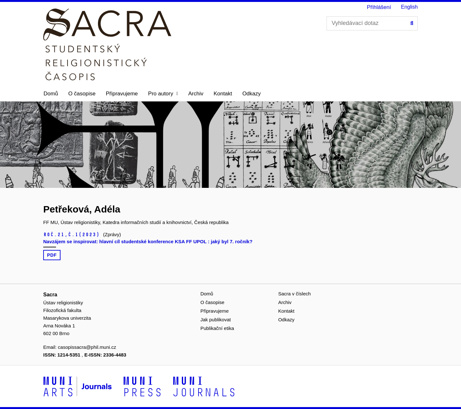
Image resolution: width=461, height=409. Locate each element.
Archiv (195, 94)
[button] (163, 94)
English (409, 7)
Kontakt (223, 94)
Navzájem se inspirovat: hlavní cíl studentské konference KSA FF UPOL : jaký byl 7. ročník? (148, 241)
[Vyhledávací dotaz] (372, 23)
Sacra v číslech (294, 293)
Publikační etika (217, 328)
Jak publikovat (215, 319)
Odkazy (251, 94)
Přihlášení (379, 7)
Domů (51, 94)
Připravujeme (122, 94)
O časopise (81, 94)
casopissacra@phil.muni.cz (87, 347)
